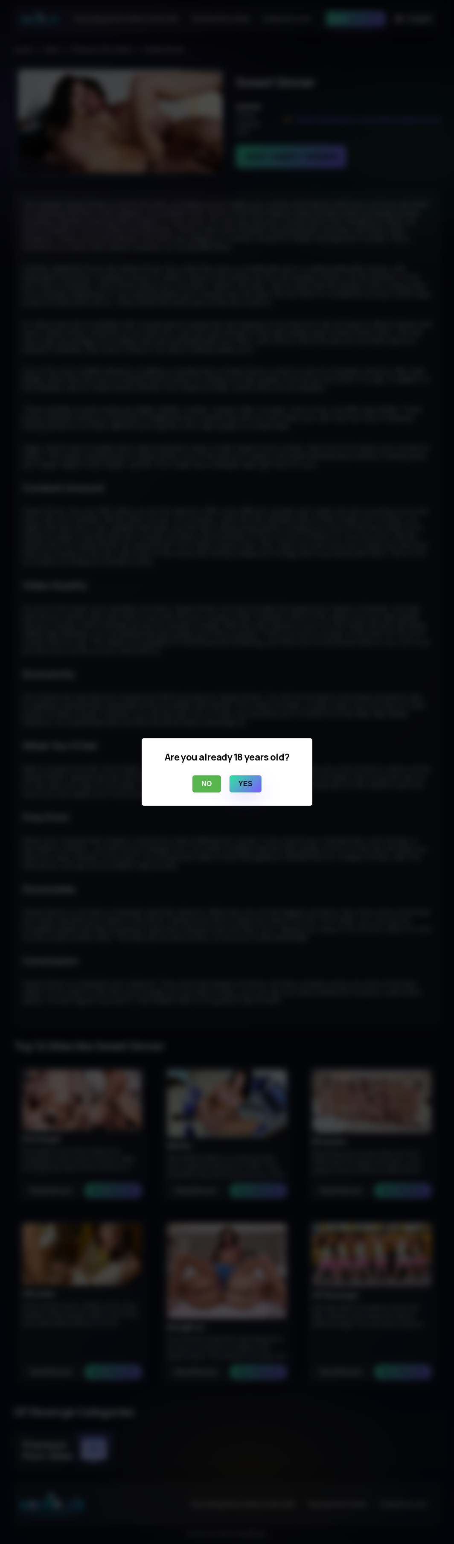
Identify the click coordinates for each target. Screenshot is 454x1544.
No (206, 783)
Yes (246, 783)
